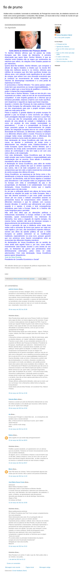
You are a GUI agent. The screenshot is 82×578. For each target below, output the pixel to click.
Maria (10, 469)
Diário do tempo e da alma (64, 61)
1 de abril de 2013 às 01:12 (17, 559)
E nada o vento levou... (63, 56)
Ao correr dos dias (61, 59)
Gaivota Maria (13, 399)
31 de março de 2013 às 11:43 (18, 476)
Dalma (11, 435)
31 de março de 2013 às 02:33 (18, 429)
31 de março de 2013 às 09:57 (18, 463)
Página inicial (30, 567)
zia (9, 414)
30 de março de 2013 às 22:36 (18, 393)
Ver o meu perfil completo (62, 37)
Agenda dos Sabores (62, 46)
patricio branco (14, 289)
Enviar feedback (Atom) (19, 570)
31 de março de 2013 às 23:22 (18, 546)
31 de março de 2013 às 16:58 (18, 502)
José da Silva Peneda (13, 257)
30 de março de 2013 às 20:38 (18, 309)
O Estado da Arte (61, 44)
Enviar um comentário (13, 563)
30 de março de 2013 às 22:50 (18, 408)
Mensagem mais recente (12, 567)
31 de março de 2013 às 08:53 (18, 440)
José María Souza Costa (16, 482)
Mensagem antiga (44, 567)
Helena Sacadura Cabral (64, 35)
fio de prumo (12, 7)
